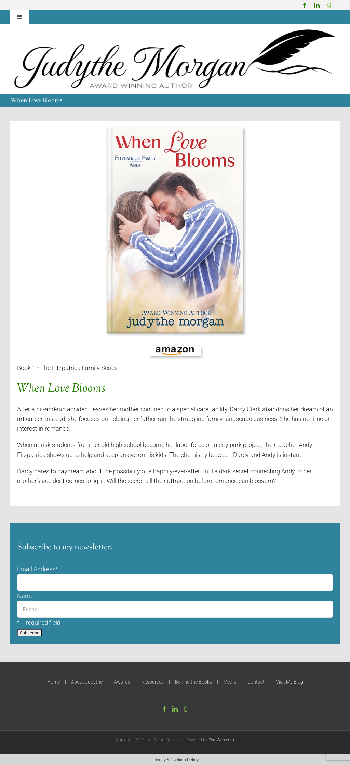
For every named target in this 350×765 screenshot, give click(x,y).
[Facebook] (164, 709)
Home (53, 682)
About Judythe (87, 682)
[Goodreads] (329, 5)
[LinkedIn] (175, 709)
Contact (256, 682)
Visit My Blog (289, 682)
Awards (122, 682)
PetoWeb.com (221, 740)
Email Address (37, 569)
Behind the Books (193, 682)
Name (25, 595)
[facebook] (304, 5)
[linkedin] (317, 5)
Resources (153, 682)
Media (229, 682)
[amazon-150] (175, 348)
